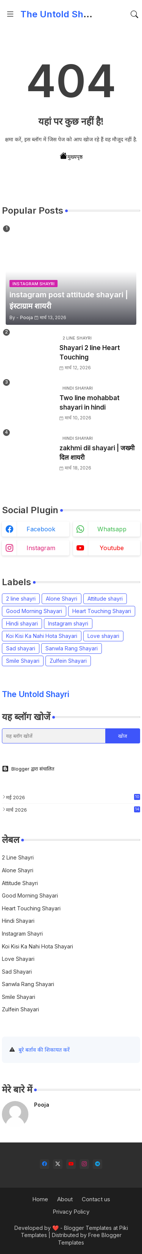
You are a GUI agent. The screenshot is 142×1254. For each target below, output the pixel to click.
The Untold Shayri (60, 14)
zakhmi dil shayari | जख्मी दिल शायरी (96, 453)
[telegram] (97, 1164)
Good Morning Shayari (34, 611)
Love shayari (103, 636)
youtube (112, 548)
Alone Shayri (61, 598)
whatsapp (111, 529)
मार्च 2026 (73, 809)
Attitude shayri (105, 598)
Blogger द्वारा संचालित (28, 768)
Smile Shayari (22, 661)
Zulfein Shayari (68, 661)
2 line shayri (21, 598)
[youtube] (71, 1164)
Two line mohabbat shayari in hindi (89, 402)
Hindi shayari (22, 623)
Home (40, 1199)
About (65, 1199)
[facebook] (44, 1164)
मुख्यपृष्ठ (71, 156)
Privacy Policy (71, 1211)
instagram (41, 548)
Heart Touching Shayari (101, 611)
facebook (41, 529)
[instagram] (84, 1164)
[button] (134, 14)
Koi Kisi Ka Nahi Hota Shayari (41, 636)
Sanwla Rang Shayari (71, 648)
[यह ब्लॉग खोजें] (54, 735)
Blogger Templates (88, 1228)
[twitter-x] (57, 1164)
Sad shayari (20, 648)
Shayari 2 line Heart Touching (89, 352)
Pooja (41, 1104)
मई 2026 (73, 797)
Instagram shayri (68, 623)
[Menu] (10, 14)
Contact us (96, 1199)
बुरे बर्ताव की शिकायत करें (44, 1049)
